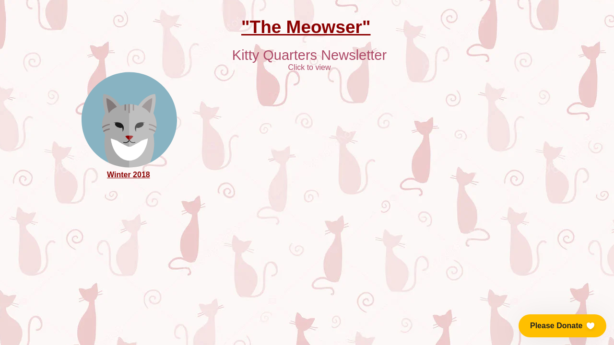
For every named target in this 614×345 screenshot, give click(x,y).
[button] (562, 325)
